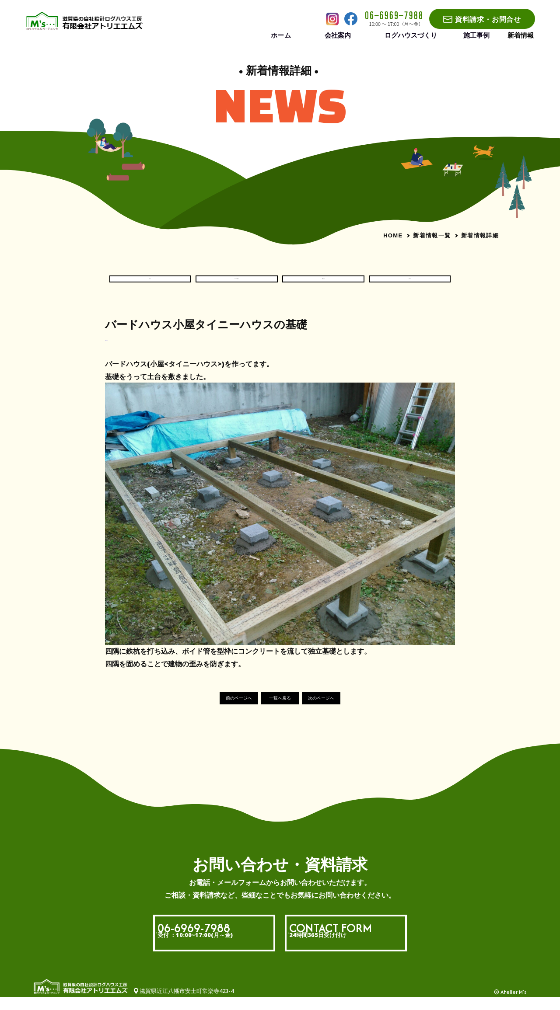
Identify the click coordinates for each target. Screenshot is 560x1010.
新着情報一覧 (432, 235)
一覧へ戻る (280, 711)
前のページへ (217, 711)
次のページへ (343, 711)
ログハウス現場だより (237, 284)
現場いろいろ (323, 284)
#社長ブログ (121, 350)
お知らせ (150, 284)
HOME (392, 235)
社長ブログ (409, 284)
